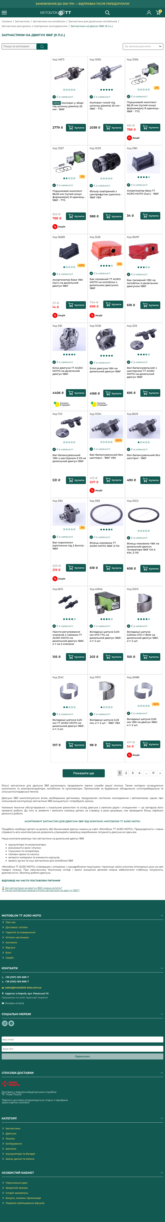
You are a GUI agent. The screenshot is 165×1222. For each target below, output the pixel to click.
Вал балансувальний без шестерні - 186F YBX (106, 456)
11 (153, 773)
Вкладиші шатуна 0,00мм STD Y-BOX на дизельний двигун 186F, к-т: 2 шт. (143, 636)
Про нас (11, 922)
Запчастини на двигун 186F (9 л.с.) (92, 26)
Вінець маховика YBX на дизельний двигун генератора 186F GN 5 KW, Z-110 (143, 548)
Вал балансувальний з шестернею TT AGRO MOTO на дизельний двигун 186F (142, 372)
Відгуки (10, 947)
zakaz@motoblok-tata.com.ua (23, 987)
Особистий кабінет (149, 12)
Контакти (11, 942)
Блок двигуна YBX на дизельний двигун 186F (105, 370)
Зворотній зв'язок (17, 1187)
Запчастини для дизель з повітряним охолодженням (35, 26)
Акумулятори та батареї (20, 1153)
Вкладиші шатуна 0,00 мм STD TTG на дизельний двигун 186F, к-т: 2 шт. (105, 636)
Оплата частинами (17, 937)
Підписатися (82, 1056)
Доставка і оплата (17, 927)
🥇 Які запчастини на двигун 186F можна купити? (32, 888)
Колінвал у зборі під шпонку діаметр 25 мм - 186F (67, 106)
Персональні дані (17, 1182)
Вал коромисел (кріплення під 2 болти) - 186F (68, 545)
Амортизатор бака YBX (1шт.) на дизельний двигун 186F (67, 282)
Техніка (10, 1138)
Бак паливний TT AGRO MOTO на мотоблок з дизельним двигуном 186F (105, 284)
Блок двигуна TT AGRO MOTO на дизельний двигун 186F (67, 370)
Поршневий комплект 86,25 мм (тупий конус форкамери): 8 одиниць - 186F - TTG (143, 107)
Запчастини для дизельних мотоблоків (92, 21)
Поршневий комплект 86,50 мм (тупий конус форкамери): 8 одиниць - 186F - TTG (69, 196)
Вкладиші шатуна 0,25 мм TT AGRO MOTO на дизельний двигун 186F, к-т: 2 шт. (68, 724)
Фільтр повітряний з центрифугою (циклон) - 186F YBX (106, 194)
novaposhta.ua (31, 1094)
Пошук (42, 46)
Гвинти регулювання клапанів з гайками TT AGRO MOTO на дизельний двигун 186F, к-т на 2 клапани (68, 638)
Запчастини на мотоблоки (49, 21)
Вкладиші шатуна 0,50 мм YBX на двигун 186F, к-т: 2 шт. (142, 722)
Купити (79, 127)
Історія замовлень (17, 1192)
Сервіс (10, 957)
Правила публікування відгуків (25, 1203)
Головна (7, 21)
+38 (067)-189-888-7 (17, 977)
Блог (8, 952)
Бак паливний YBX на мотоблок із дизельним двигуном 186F (142, 283)
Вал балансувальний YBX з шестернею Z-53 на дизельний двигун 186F (69, 458)
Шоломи (11, 1148)
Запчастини (22, 21)
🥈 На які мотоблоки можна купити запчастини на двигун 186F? (41, 890)
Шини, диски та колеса (20, 1158)
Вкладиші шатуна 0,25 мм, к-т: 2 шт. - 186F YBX (105, 721)
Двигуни (11, 1133)
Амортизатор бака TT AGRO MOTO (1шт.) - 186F (143, 192)
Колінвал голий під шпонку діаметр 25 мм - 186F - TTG (105, 105)
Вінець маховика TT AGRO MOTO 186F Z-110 (104, 544)
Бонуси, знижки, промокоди (23, 1198)
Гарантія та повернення (20, 932)
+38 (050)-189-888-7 (17, 981)
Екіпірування (14, 1143)
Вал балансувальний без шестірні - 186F (143, 457)
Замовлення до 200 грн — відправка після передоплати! (82, 3)
